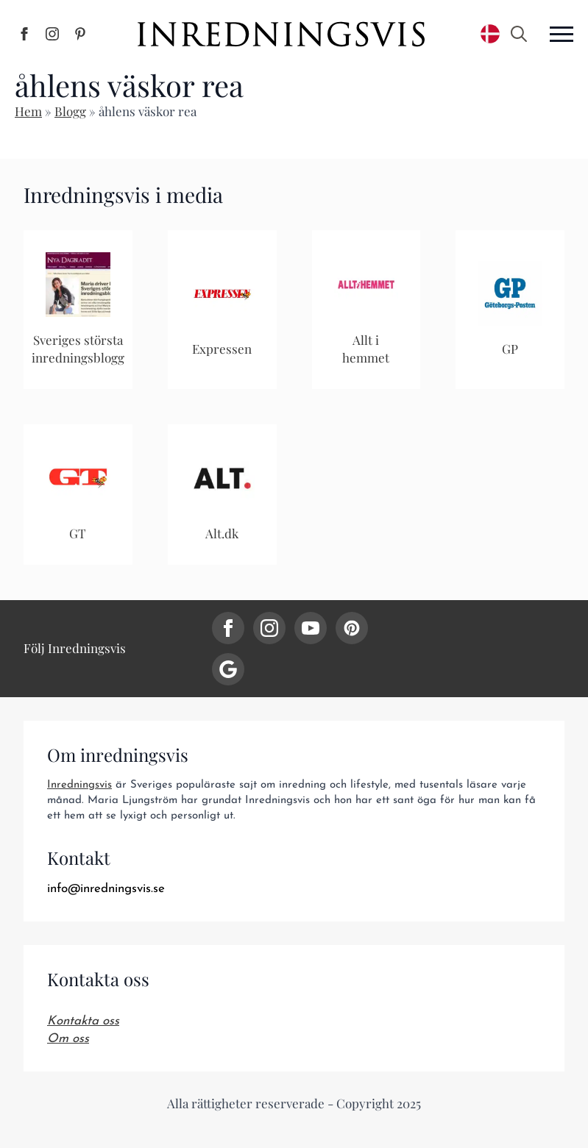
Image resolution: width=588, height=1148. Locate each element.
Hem (28, 111)
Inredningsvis (79, 785)
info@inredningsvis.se (106, 889)
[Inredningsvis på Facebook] (24, 33)
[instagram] (269, 628)
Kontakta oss (83, 1021)
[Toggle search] (519, 34)
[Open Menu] (561, 34)
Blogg (70, 111)
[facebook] (228, 628)
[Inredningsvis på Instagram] (52, 33)
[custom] (352, 628)
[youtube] (310, 628)
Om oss (68, 1039)
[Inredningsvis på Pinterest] (80, 33)
